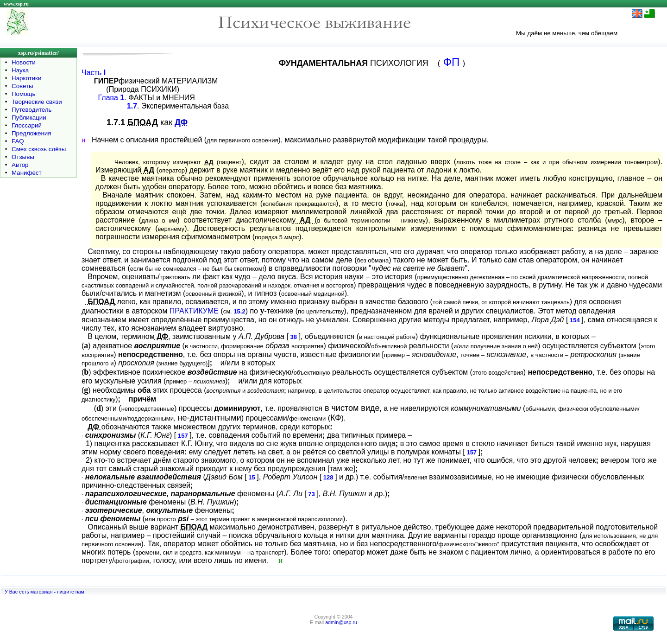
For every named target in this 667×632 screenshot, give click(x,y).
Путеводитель (32, 109)
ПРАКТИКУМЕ (194, 311)
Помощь (23, 93)
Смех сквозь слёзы (39, 149)
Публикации (29, 117)
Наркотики (26, 78)
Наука (20, 70)
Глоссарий (27, 125)
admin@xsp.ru (341, 622)
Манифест (27, 172)
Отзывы (23, 156)
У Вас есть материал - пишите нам (44, 591)
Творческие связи (37, 101)
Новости (24, 62)
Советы (22, 86)
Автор (20, 164)
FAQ (18, 141)
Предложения (31, 133)
